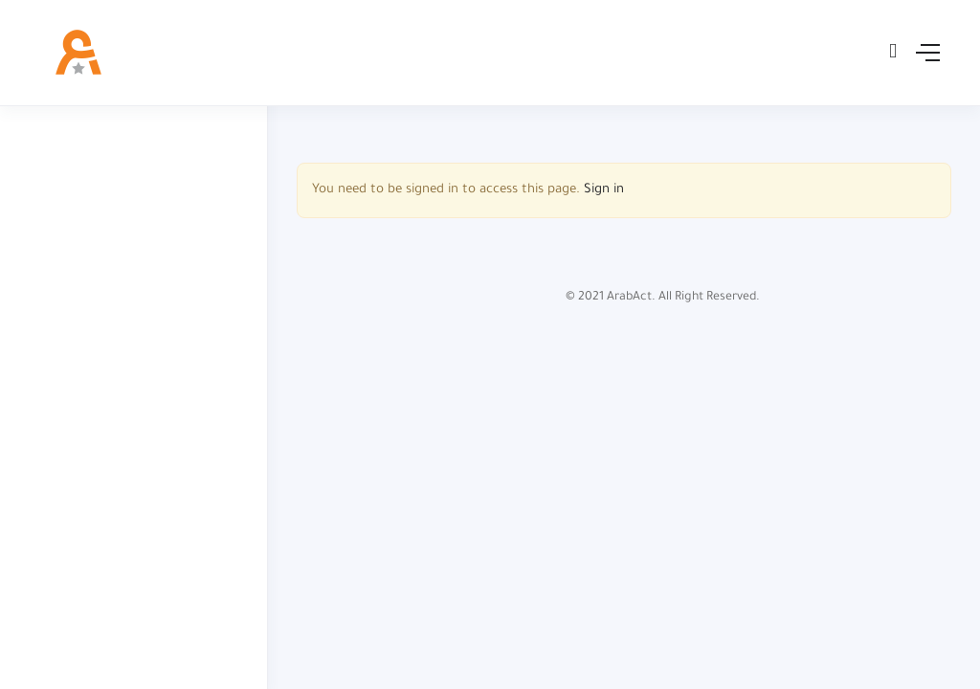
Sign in (604, 190)
